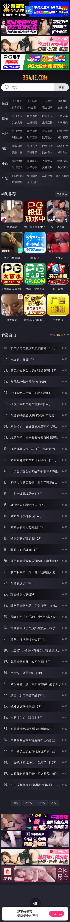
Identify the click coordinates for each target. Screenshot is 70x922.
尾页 (54, 802)
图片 (5, 149)
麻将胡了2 (17, 107)
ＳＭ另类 (62, 122)
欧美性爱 (62, 131)
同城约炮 (17, 175)
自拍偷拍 (32, 116)
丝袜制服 (32, 122)
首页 (16, 802)
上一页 (28, 802)
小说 (5, 163)
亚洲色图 (32, 146)
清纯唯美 (32, 152)
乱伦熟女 (47, 137)
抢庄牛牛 (62, 107)
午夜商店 (32, 175)
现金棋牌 (47, 107)
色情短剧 (32, 182)
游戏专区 (62, 101)
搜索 (61, 87)
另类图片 (62, 152)
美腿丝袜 (17, 152)
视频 (5, 119)
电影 (5, 134)
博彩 (5, 104)
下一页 (42, 802)
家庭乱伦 (32, 161)
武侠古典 (62, 161)
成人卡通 (47, 131)
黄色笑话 (47, 167)
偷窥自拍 (17, 146)
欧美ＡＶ (47, 116)
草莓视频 (47, 175)
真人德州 (32, 101)
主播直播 (47, 122)
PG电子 (17, 101)
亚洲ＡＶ (17, 116)
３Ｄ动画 (62, 116)
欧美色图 (47, 146)
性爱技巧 (62, 167)
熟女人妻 (17, 122)
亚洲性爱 (17, 131)
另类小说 (32, 167)
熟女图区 (47, 152)
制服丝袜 (17, 137)
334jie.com (35, 78)
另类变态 (62, 137)
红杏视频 (17, 182)
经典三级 (32, 137)
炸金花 (32, 107)
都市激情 (17, 161)
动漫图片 (62, 146)
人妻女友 (47, 161)
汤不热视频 (62, 175)
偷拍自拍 (32, 131)
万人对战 (47, 101)
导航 (5, 178)
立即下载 (56, 913)
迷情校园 (17, 167)
